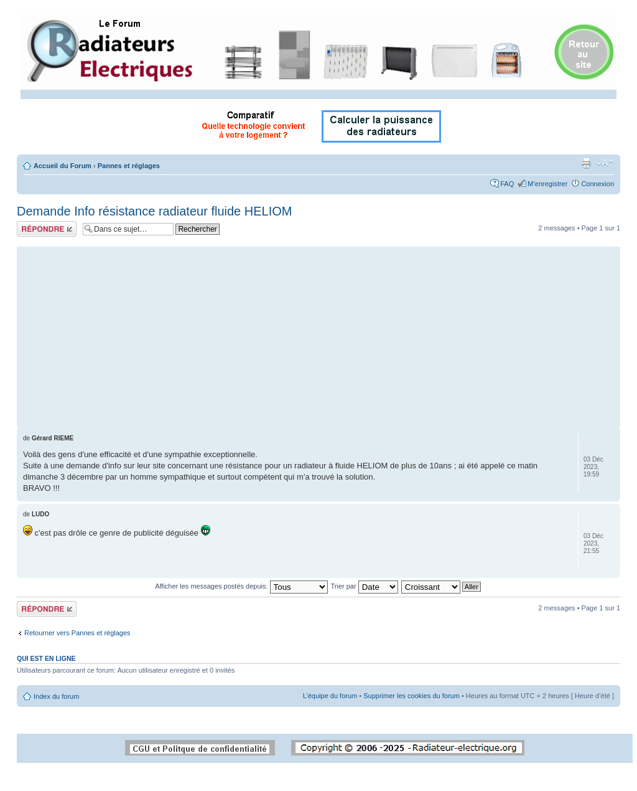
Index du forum (56, 696)
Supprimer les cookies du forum (411, 695)
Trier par (364, 586)
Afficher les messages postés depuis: (241, 586)
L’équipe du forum (330, 695)
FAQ (507, 183)
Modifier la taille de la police (605, 163)
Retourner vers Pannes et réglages (77, 633)
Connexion (597, 183)
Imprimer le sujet (586, 163)
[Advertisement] (318, 334)
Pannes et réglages (129, 165)
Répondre (47, 229)
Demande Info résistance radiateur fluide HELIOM (154, 211)
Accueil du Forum (62, 165)
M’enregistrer (547, 183)
